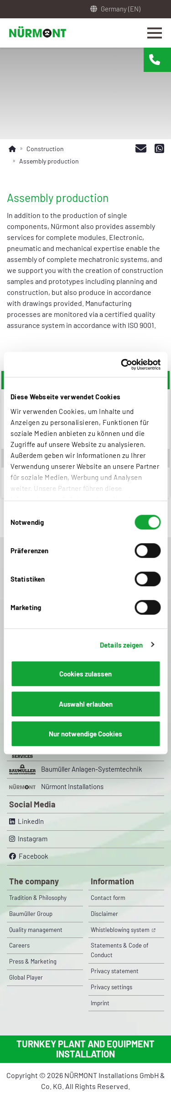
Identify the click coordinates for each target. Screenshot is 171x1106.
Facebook (28, 856)
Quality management (35, 929)
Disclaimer (104, 913)
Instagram (28, 838)
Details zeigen (121, 645)
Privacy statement (115, 971)
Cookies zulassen (85, 674)
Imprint (100, 1003)
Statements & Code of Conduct (120, 950)
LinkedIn (26, 821)
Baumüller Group (30, 913)
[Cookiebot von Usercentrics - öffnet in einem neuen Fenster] (122, 364)
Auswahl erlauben (86, 704)
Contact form (108, 897)
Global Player (26, 977)
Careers (19, 945)
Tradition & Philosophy (38, 897)
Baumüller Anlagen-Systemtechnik (75, 769)
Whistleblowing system (121, 929)
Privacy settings (111, 987)
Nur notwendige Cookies (85, 734)
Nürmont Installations (56, 786)
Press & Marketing (33, 961)
